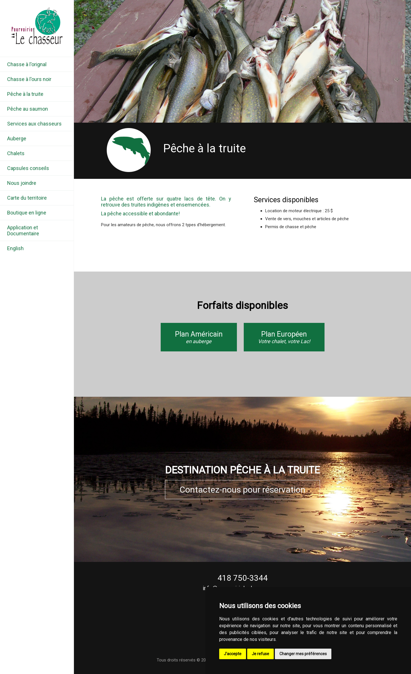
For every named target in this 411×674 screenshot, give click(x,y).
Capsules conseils (28, 168)
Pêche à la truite (25, 94)
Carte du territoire (27, 198)
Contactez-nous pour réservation (242, 490)
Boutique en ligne (26, 213)
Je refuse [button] (260, 653)
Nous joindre (21, 183)
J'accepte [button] (232, 653)
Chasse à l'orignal (27, 64)
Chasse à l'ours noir (29, 79)
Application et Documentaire (23, 230)
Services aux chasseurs (34, 124)
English (15, 248)
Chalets (16, 153)
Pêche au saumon (27, 109)
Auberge (16, 138)
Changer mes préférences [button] (303, 653)
